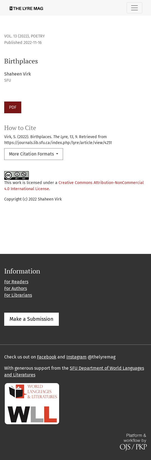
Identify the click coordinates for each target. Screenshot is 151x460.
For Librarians (18, 295)
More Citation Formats (32, 154)
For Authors (15, 288)
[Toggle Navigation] (134, 7)
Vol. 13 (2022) (16, 36)
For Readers (16, 281)
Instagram (76, 357)
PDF (13, 107)
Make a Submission (32, 319)
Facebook (46, 357)
